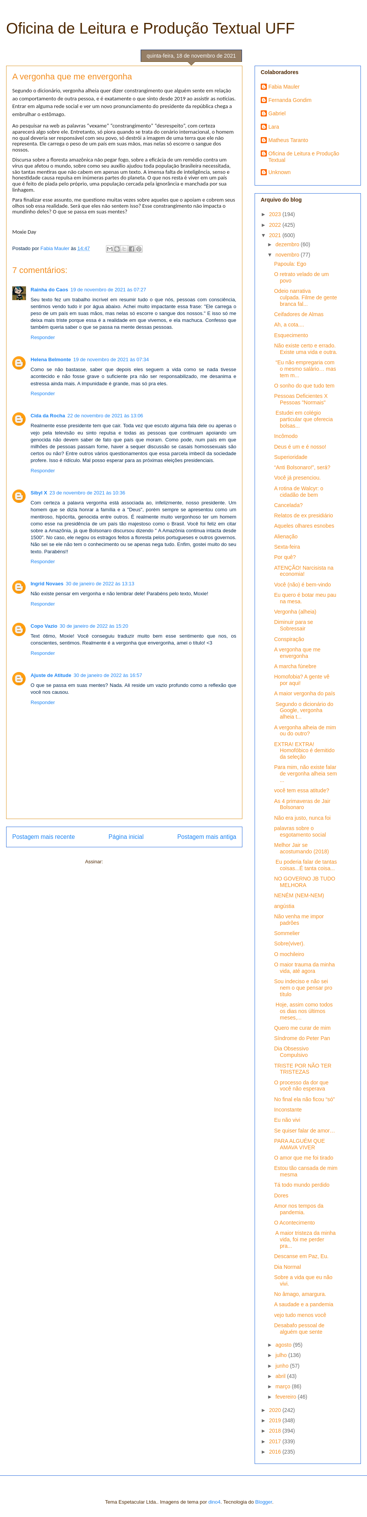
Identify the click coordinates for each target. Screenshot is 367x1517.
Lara (273, 127)
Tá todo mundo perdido (302, 1185)
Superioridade (290, 457)
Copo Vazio (44, 626)
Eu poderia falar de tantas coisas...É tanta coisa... (305, 865)
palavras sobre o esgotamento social (300, 831)
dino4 (214, 1502)
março (283, 1386)
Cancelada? (288, 505)
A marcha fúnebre (295, 666)
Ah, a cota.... (289, 324)
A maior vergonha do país (304, 693)
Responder (43, 337)
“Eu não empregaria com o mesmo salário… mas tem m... (305, 368)
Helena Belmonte (51, 359)
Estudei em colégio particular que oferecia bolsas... (303, 419)
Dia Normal (287, 1267)
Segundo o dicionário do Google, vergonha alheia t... (303, 710)
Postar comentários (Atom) (134, 861)
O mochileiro (289, 954)
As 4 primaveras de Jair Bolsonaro (302, 804)
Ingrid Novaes (47, 583)
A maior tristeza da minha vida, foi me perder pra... (305, 1239)
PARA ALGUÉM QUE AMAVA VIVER (299, 1144)
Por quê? (285, 557)
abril (281, 1376)
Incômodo (285, 436)
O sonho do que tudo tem (304, 386)
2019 (276, 1420)
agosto (284, 1345)
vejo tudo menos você (300, 1315)
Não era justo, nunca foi (302, 818)
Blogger (263, 1502)
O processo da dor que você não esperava (301, 1085)
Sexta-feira (287, 547)
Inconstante (288, 1110)
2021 (276, 235)
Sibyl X (39, 493)
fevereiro (286, 1397)
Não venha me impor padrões (299, 919)
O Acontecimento (294, 1223)
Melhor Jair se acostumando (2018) (301, 848)
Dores (281, 1195)
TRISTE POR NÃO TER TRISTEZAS (302, 1069)
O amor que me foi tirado (303, 1158)
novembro (287, 255)
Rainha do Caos (49, 289)
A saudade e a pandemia (303, 1304)
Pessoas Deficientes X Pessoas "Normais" (301, 399)
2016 (276, 1452)
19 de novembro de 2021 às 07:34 (111, 359)
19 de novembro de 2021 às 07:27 (108, 289)
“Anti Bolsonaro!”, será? (302, 467)
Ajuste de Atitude (51, 675)
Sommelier (287, 933)
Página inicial (126, 837)
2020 (276, 1410)
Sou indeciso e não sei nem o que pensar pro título (303, 987)
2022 (276, 225)
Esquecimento (291, 335)
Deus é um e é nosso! (300, 447)
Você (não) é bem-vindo (302, 585)
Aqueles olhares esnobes (304, 526)
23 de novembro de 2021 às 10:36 (87, 493)
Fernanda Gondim (290, 100)
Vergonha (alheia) (295, 612)
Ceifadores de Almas (298, 314)
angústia (284, 906)
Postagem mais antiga (206, 837)
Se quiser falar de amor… (304, 1131)
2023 (276, 214)
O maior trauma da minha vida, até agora (304, 967)
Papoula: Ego (290, 264)
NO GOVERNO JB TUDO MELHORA (304, 882)
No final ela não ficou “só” (304, 1099)
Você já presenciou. (297, 478)
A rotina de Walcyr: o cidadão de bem (298, 491)
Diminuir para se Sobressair (293, 625)
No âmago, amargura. (300, 1294)
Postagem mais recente (43, 837)
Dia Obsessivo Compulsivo (291, 1051)
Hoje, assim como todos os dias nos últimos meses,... (303, 1011)
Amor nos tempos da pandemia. (298, 1209)
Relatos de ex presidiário (303, 515)
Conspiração (289, 639)
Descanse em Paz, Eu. (301, 1256)
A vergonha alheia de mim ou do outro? (305, 730)
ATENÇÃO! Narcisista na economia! (303, 571)
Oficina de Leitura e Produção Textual (303, 156)
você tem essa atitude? (301, 790)
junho (282, 1366)
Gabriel (277, 113)
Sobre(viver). (289, 943)
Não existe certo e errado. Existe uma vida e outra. (305, 348)
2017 (276, 1441)
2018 (276, 1431)
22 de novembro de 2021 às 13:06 (105, 415)
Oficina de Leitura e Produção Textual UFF (150, 28)
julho (281, 1355)
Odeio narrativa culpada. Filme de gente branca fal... (305, 297)
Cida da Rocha (48, 415)
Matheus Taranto (288, 140)
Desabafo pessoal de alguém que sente (299, 1328)
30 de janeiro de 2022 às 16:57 (107, 675)
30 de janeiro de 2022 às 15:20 (94, 626)
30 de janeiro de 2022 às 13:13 (100, 583)
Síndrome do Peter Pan (302, 1038)
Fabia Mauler (284, 87)
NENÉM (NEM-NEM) (299, 895)
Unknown (279, 172)
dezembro (287, 244)
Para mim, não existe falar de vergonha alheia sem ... (305, 773)
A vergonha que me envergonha (297, 652)
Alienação (286, 536)
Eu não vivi (287, 1120)
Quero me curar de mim (302, 1028)
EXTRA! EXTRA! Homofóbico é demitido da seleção (304, 750)
